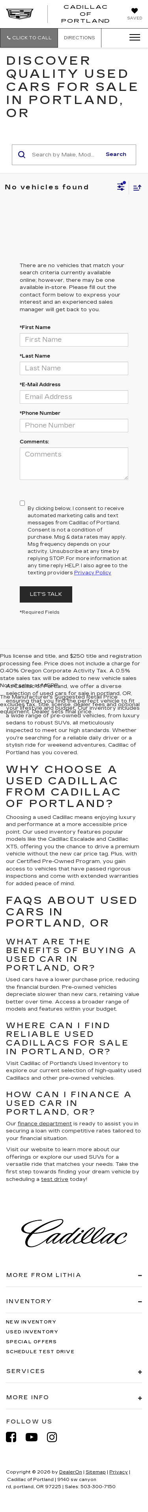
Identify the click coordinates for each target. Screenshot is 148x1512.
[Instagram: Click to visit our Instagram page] (56, 1437)
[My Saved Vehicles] (134, 14)
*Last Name (35, 356)
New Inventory (31, 1322)
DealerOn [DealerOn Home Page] (70, 1472)
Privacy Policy (92, 573)
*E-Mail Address (40, 384)
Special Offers (31, 1341)
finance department (45, 1124)
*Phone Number (40, 413)
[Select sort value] (135, 188)
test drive (54, 1179)
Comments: (34, 442)
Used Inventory (32, 1332)
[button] (29, 38)
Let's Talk (46, 594)
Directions (79, 37)
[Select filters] (121, 188)
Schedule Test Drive (40, 1351)
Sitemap (96, 1472)
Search (116, 154)
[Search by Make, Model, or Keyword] (65, 154)
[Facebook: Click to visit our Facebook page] (15, 1437)
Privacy (118, 1472)
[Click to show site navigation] (132, 38)
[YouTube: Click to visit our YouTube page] (35, 1437)
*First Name (35, 327)
